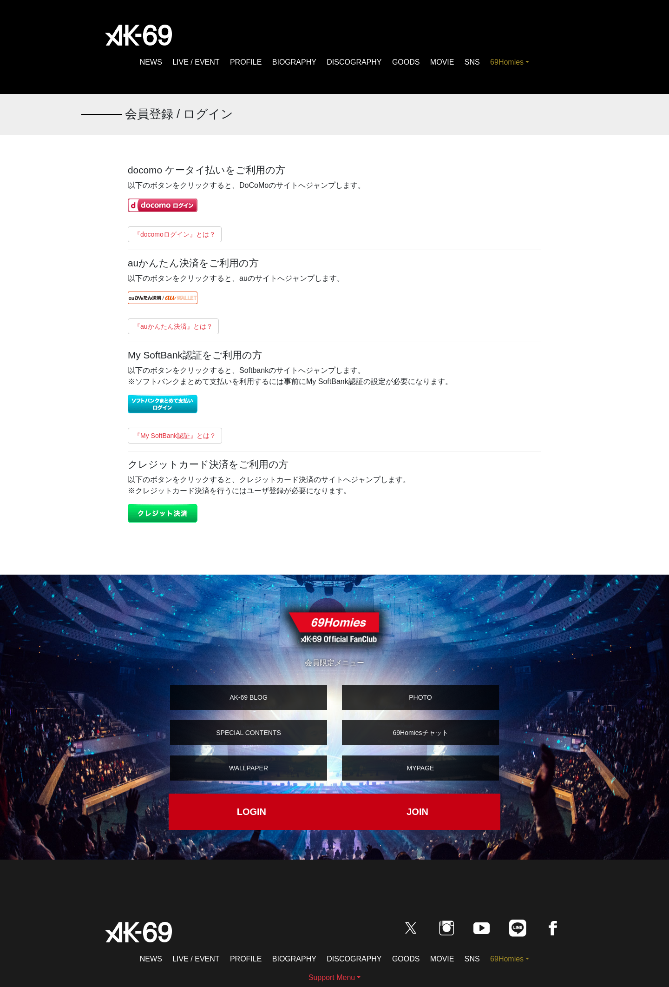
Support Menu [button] (331, 977)
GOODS (406, 62)
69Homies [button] (507, 62)
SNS (472, 62)
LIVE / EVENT (195, 62)
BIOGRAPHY (294, 62)
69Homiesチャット (420, 732)
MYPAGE (420, 768)
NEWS (151, 62)
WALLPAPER (248, 768)
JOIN (417, 812)
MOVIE (442, 62)
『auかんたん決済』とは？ (173, 326)
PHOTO (420, 697)
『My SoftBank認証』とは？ (175, 435)
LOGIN (251, 812)
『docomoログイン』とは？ (175, 234)
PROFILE (246, 62)
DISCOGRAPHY (354, 62)
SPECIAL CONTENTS (248, 732)
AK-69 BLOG (249, 697)
